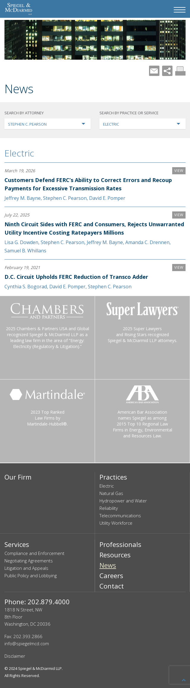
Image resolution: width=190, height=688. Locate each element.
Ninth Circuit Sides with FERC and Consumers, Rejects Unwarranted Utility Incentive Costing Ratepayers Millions (94, 228)
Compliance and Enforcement (34, 553)
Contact (111, 585)
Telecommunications (120, 515)
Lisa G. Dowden (21, 242)
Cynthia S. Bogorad (25, 286)
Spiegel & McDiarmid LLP (40, 668)
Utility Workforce (115, 523)
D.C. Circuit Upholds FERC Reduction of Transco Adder (76, 276)
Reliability (108, 508)
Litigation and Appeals (26, 568)
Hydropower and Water (123, 501)
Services (16, 544)
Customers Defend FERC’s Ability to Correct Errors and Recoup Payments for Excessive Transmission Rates (88, 184)
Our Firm (17, 476)
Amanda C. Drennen (147, 242)
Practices (113, 476)
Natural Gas (111, 493)
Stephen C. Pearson (65, 198)
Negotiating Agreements (28, 561)
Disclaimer (14, 656)
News (107, 565)
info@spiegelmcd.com (26, 643)
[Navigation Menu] (180, 9)
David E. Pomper (107, 198)
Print (180, 71)
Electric (19, 153)
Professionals (120, 544)
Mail (154, 71)
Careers (111, 575)
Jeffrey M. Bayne (22, 198)
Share (167, 71)
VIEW (178, 170)
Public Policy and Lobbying (30, 575)
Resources (115, 554)
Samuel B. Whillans (25, 250)
